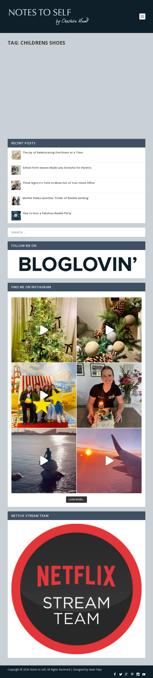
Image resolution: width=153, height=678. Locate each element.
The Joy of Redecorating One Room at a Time (53, 152)
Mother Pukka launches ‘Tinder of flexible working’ (56, 198)
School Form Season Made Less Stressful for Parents (57, 167)
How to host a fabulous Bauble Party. (47, 213)
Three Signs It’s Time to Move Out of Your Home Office (58, 183)
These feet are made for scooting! (31, 96)
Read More (21, 123)
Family (30, 103)
